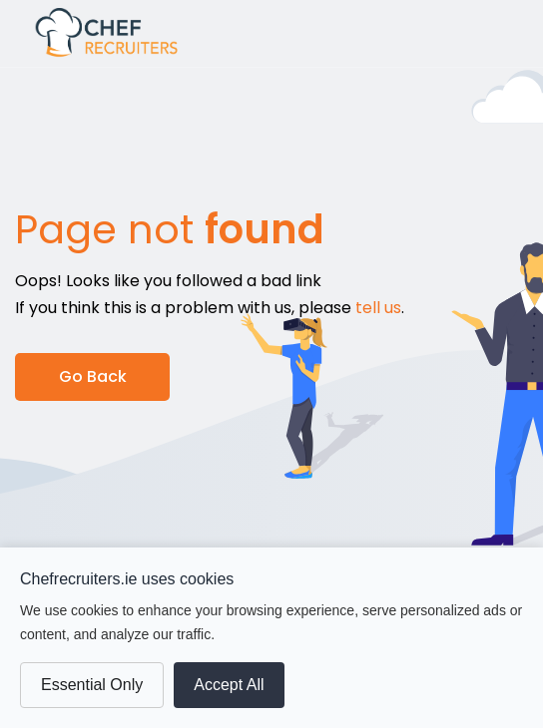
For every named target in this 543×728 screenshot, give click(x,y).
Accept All (229, 684)
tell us (378, 307)
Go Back (93, 376)
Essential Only (92, 684)
